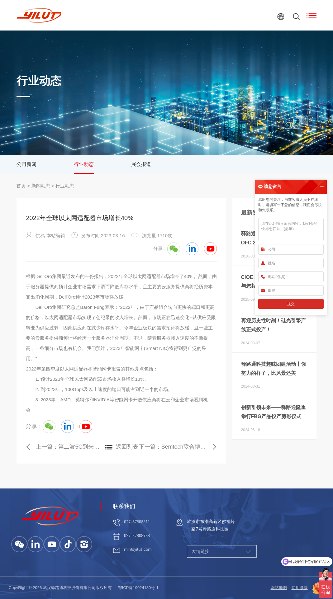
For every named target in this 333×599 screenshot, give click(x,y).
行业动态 (84, 164)
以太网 (140, 276)
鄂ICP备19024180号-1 (138, 587)
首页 (21, 185)
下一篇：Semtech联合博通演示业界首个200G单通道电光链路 (178, 447)
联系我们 (124, 506)
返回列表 (127, 447)
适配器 (154, 276)
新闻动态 (40, 185)
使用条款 (300, 587)
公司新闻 (26, 164)
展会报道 (141, 164)
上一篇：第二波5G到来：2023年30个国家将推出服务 (70, 447)
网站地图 (279, 587)
